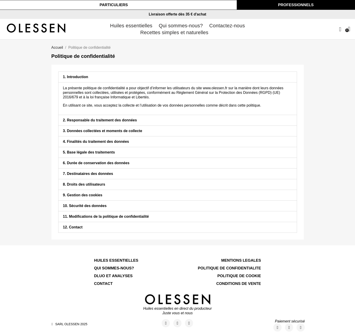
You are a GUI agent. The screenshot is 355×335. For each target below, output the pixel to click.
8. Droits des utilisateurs (84, 184)
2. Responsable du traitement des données (100, 120)
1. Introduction (75, 77)
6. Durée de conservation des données (96, 163)
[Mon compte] (340, 29)
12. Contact (73, 227)
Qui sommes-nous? (181, 25)
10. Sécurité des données (85, 206)
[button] (113, 5)
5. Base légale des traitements (89, 152)
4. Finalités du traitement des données (96, 141)
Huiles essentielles (131, 25)
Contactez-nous (227, 25)
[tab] (177, 77)
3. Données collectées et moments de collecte (102, 131)
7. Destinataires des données (88, 174)
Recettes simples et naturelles (174, 32)
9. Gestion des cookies (82, 195)
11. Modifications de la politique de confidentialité (106, 216)
